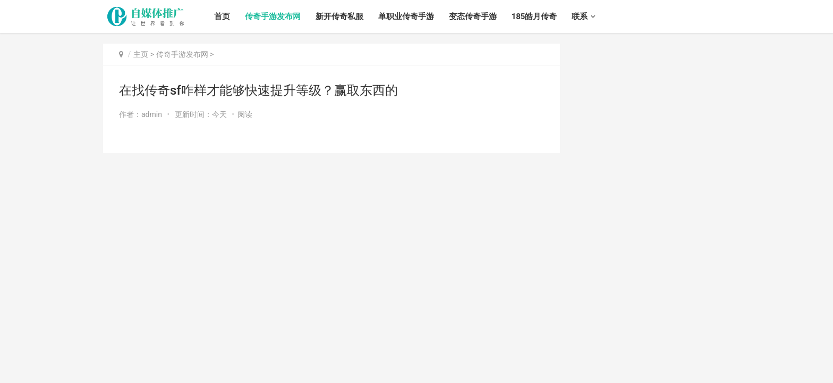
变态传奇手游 (473, 16)
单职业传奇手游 (406, 16)
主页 (140, 54)
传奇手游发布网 (273, 16)
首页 (222, 16)
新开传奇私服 (339, 16)
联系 (580, 16)
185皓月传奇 (534, 16)
